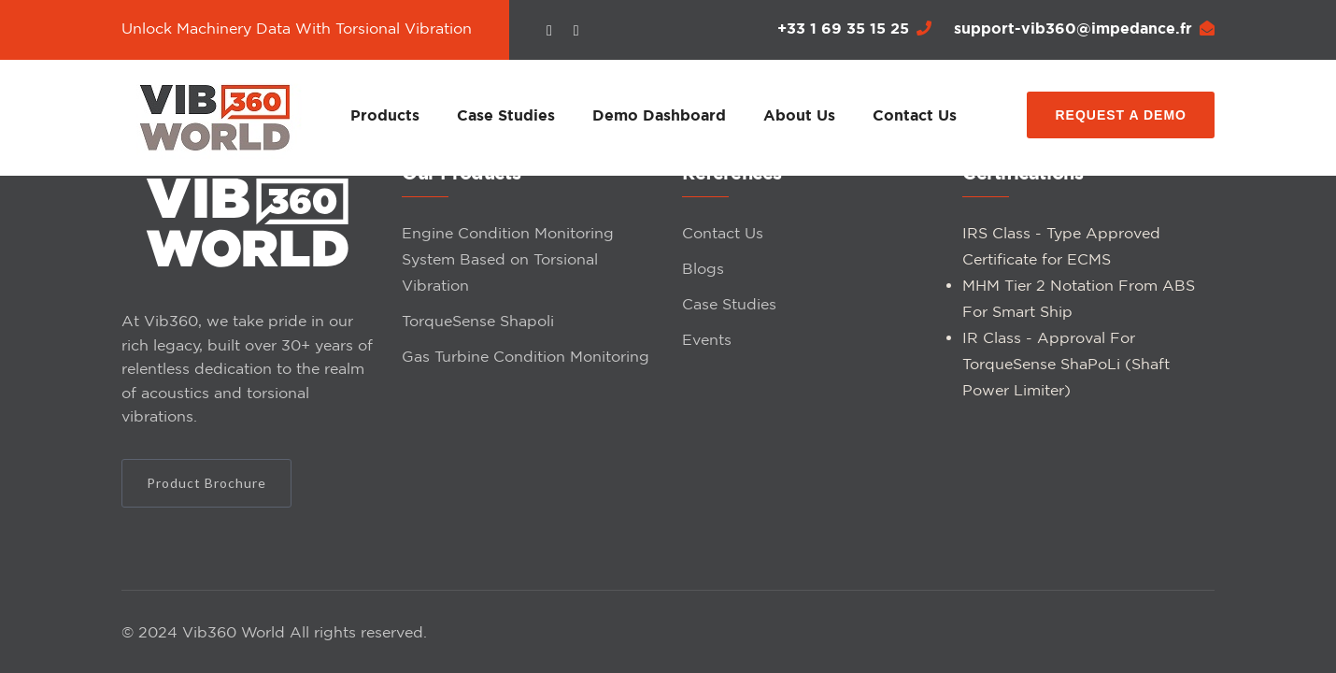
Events (707, 339)
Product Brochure (206, 483)
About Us (799, 115)
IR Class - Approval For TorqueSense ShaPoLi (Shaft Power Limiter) (1066, 363)
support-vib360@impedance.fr (1084, 28)
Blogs (703, 268)
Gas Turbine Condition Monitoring (525, 356)
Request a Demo (1121, 114)
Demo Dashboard (659, 115)
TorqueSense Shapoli (478, 320)
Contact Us (915, 115)
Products (384, 115)
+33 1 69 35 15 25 (854, 28)
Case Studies (506, 115)
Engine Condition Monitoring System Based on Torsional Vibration (508, 259)
